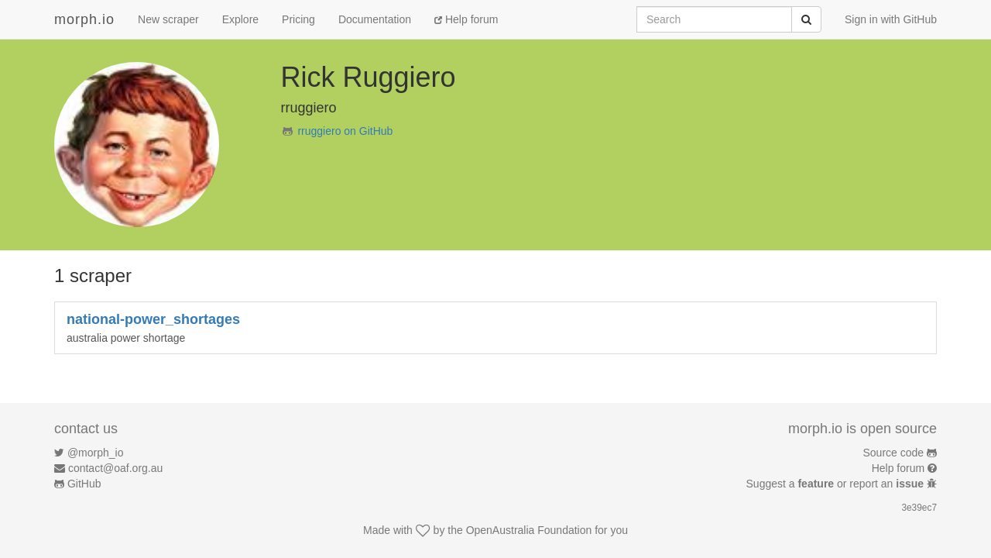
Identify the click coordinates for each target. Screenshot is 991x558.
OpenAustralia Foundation (529, 530)
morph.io (84, 19)
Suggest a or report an (836, 483)
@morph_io (95, 452)
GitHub (84, 483)
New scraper (168, 19)
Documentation (374, 19)
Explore (240, 19)
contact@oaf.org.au (115, 468)
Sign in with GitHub (891, 19)
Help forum (466, 19)
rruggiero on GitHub (345, 131)
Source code (893, 452)
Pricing (298, 19)
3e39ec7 (919, 507)
